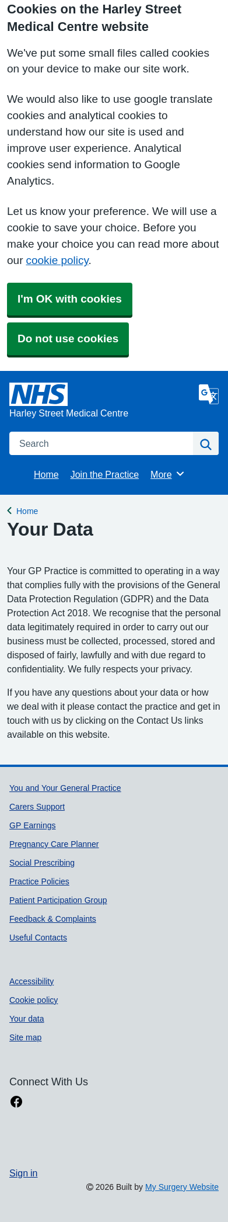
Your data (26, 1019)
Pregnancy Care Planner (54, 844)
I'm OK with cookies (69, 298)
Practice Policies (39, 881)
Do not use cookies (67, 338)
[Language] (209, 394)
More (167, 474)
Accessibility (31, 981)
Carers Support (37, 807)
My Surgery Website (182, 1187)
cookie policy (57, 260)
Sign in (23, 1173)
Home (46, 474)
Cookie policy (33, 1000)
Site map (25, 1037)
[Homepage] (101, 401)
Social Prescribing (42, 863)
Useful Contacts (38, 937)
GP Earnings (32, 825)
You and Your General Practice (65, 788)
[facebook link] (16, 1102)
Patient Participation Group (58, 900)
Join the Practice (105, 474)
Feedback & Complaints (52, 919)
